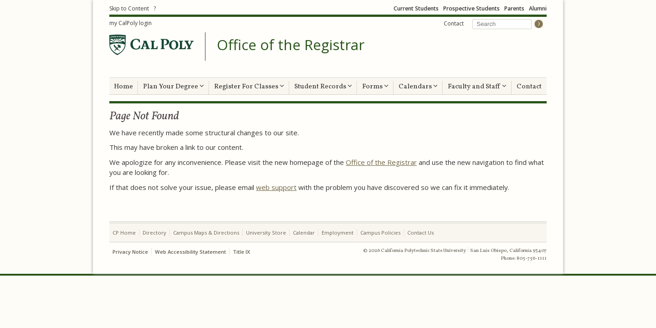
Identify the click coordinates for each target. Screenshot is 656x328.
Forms (375, 87)
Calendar (304, 232)
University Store (266, 232)
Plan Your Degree (173, 87)
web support (276, 187)
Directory (154, 232)
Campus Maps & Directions (206, 232)
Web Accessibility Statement (190, 251)
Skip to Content (129, 8)
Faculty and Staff (477, 87)
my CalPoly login (130, 23)
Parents (514, 8)
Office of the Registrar (290, 45)
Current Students (416, 8)
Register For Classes (249, 87)
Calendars (418, 87)
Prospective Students (471, 8)
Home (123, 87)
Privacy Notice (130, 251)
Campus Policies (380, 232)
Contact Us (420, 232)
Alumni (538, 8)
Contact (454, 23)
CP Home (124, 232)
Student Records (323, 87)
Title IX (241, 251)
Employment (338, 232)
